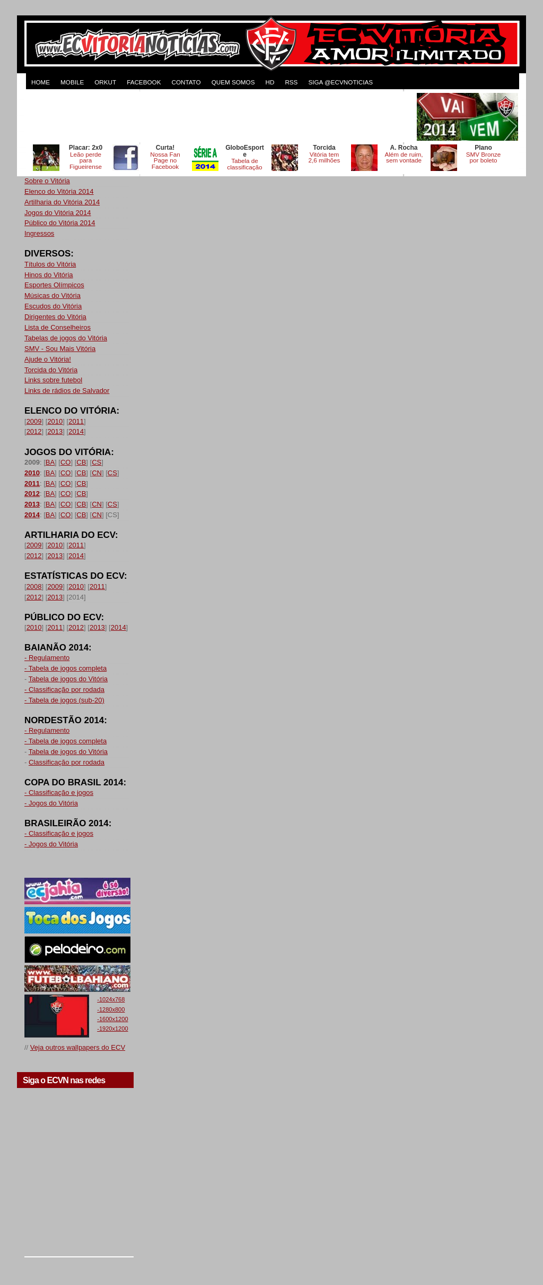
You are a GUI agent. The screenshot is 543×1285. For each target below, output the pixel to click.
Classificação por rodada (66, 762)
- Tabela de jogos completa (65, 668)
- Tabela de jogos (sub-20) (64, 700)
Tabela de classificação (244, 164)
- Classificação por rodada (64, 689)
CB (81, 462)
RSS (291, 82)
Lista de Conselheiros (57, 327)
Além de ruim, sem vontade (403, 157)
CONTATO (185, 82)
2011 (76, 421)
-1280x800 (111, 1009)
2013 (55, 431)
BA (50, 462)
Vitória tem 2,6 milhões (324, 157)
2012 (34, 431)
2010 (55, 421)
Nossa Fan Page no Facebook (165, 160)
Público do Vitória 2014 (59, 223)
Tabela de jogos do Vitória (68, 679)
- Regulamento (46, 658)
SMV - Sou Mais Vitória (59, 349)
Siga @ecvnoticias (340, 82)
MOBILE (72, 82)
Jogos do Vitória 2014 (57, 213)
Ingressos (39, 233)
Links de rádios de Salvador (66, 391)
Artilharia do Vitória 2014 (62, 202)
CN (97, 473)
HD (269, 82)
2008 (34, 586)
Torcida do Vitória (50, 370)
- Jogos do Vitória (51, 803)
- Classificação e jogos (58, 792)
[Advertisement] (220, 117)
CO (65, 462)
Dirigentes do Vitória (55, 317)
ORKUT (105, 82)
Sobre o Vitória (47, 181)
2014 (76, 431)
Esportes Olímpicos (54, 285)
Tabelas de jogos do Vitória (65, 338)
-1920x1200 (112, 1028)
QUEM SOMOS (233, 82)
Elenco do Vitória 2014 (59, 191)
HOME (40, 82)
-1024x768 (111, 999)
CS (96, 462)
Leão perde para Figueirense (85, 160)
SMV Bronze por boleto (483, 157)
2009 (34, 421)
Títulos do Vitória (50, 264)
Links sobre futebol (53, 380)
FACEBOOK (144, 82)
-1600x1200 (112, 1019)
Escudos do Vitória (53, 306)
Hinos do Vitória (48, 275)
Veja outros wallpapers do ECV (77, 1047)
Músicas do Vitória (52, 295)
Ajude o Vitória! (47, 359)
